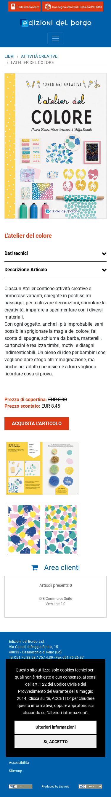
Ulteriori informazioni (56, 727)
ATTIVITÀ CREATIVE (39, 56)
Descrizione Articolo (25, 269)
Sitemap (15, 771)
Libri (9, 56)
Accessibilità (19, 763)
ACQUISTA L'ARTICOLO (37, 423)
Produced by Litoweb (55, 786)
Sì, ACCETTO (56, 741)
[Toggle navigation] (55, 38)
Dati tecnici (16, 253)
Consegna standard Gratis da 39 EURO (77, 7)
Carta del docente (28, 7)
